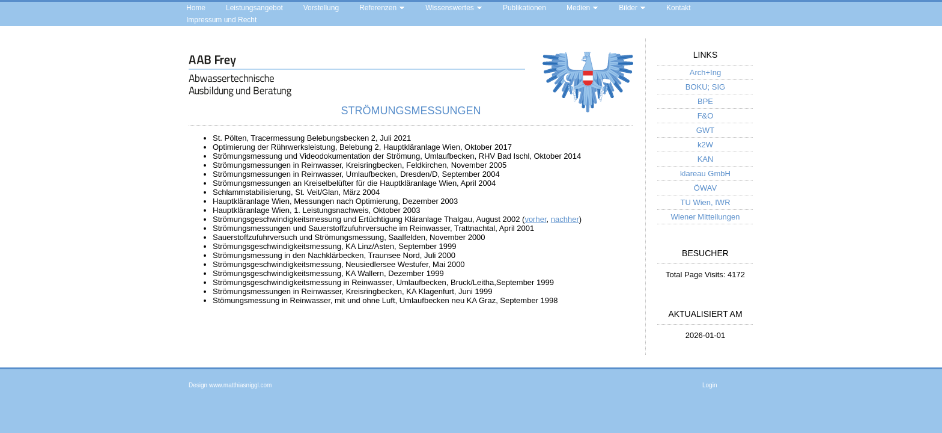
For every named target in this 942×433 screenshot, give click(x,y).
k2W (705, 144)
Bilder (628, 7)
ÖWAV (705, 187)
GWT (705, 130)
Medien (578, 7)
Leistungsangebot (254, 7)
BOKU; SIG (705, 86)
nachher (565, 219)
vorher (535, 219)
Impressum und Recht (221, 19)
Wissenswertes (449, 7)
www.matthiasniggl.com (240, 385)
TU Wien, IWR (705, 202)
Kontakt (678, 7)
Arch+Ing (705, 72)
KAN (705, 159)
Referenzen (378, 7)
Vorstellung (321, 7)
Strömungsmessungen (411, 111)
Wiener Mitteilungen (705, 216)
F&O (705, 115)
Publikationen (524, 7)
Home (195, 7)
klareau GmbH (705, 173)
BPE (705, 101)
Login (709, 385)
